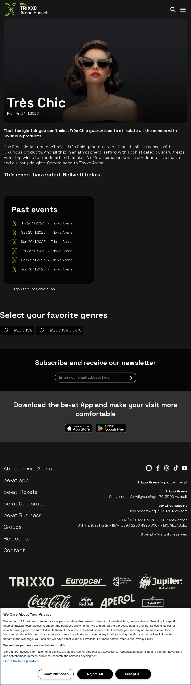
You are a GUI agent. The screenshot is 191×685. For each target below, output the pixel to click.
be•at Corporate (24, 503)
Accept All (133, 674)
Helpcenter (18, 538)
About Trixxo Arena (28, 468)
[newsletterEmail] (95, 377)
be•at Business (22, 515)
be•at (182, 482)
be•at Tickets (20, 491)
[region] (95, 646)
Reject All (95, 674)
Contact (14, 550)
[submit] (131, 377)
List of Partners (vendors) (21, 661)
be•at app (16, 480)
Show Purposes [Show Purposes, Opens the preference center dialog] (56, 674)
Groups (12, 526)
